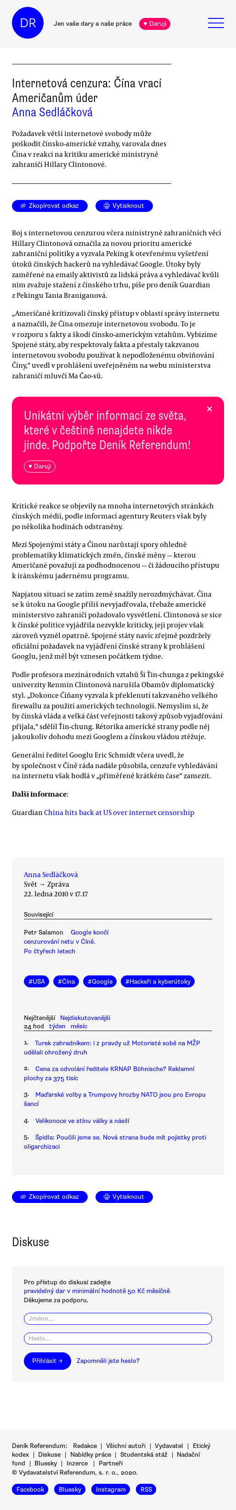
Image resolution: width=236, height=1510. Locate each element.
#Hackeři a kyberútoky (158, 982)
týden (57, 1026)
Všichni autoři (126, 1446)
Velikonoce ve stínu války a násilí (82, 1121)
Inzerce (77, 1463)
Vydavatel (169, 1446)
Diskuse (49, 1455)
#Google (100, 982)
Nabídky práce (90, 1455)
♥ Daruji (154, 24)
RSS (146, 1489)
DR (28, 23)
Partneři (111, 1463)
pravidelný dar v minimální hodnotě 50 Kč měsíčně (97, 1291)
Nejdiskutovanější (85, 1018)
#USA (36, 982)
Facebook (30, 1489)
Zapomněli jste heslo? (108, 1361)
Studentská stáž (144, 1455)
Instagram (111, 1489)
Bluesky (45, 1463)
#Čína (66, 982)
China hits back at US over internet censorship (119, 812)
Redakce (85, 1446)
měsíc (79, 1026)
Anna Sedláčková (52, 112)
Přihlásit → (47, 1361)
